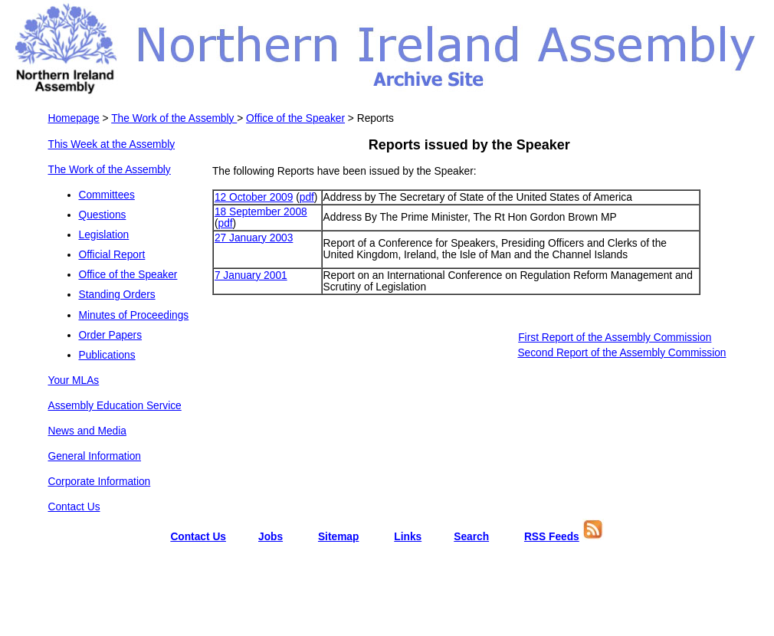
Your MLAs (74, 380)
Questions (102, 215)
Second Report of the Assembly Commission (621, 353)
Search (471, 537)
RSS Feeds (551, 537)
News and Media (87, 431)
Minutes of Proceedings (134, 315)
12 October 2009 (254, 197)
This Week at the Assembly (111, 144)
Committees (107, 195)
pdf (307, 197)
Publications (107, 355)
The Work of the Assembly (174, 118)
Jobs (270, 537)
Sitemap (338, 537)
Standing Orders (117, 294)
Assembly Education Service (115, 405)
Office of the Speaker (295, 118)
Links (407, 537)
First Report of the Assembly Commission (614, 337)
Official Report (112, 255)
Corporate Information (99, 481)
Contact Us (74, 507)
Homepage (74, 118)
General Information (95, 456)
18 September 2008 (261, 212)
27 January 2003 (254, 238)
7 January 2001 (251, 275)
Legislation (104, 235)
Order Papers (111, 335)
